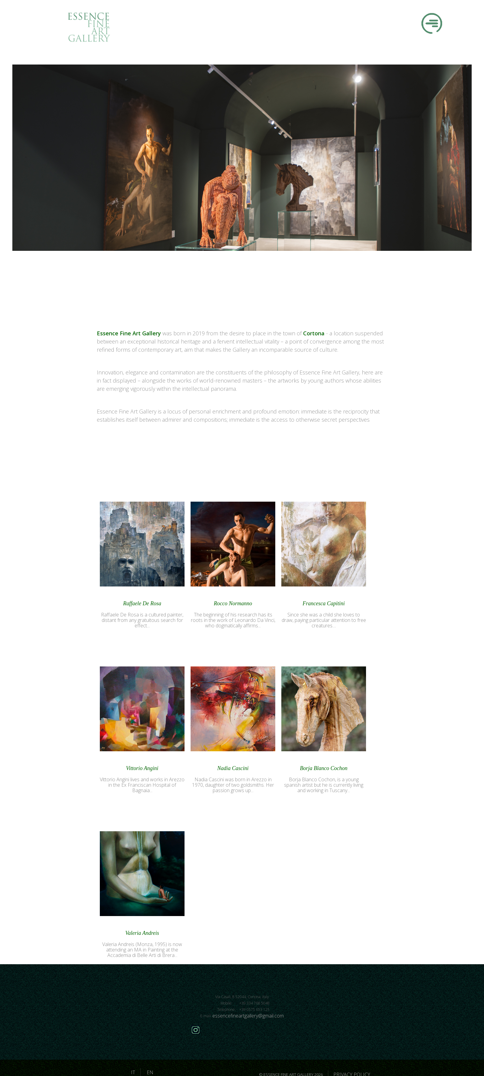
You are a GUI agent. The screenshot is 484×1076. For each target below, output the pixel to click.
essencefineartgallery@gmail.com (248, 1015)
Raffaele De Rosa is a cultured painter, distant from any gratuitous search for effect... (142, 620)
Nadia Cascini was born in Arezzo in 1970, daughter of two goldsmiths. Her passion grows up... (233, 785)
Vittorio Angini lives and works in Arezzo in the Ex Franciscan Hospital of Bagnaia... (142, 785)
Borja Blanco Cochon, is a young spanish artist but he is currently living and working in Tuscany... (323, 785)
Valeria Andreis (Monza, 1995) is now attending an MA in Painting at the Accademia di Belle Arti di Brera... (142, 949)
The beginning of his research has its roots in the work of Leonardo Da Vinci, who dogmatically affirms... (233, 620)
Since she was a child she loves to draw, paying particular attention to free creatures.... (324, 620)
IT (133, 1072)
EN (150, 1072)
